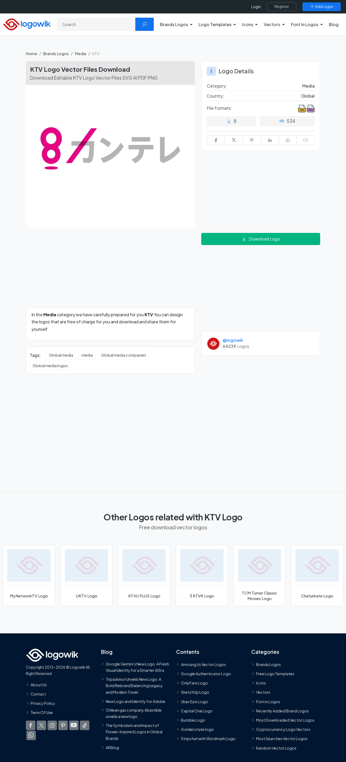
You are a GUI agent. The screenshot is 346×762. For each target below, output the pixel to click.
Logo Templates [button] (215, 24)
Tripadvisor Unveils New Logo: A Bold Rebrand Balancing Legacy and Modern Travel (134, 685)
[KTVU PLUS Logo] (144, 575)
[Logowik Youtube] (74, 725)
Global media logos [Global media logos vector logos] (50, 365)
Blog (334, 24)
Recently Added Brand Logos (282, 710)
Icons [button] (247, 24)
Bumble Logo (193, 720)
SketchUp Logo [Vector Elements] (195, 692)
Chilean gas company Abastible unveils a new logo (134, 713)
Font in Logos (268, 701)
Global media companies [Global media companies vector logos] (123, 355)
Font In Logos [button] (304, 24)
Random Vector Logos (276, 747)
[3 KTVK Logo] (202, 575)
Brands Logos (56, 53)
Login (256, 6)
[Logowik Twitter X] (41, 725)
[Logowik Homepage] (27, 23)
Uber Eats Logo (194, 701)
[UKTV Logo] (86, 575)
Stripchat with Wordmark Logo (208, 738)
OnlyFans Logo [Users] (194, 682)
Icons (261, 682)
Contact (38, 694)
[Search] (96, 24)
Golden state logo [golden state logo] (197, 729)
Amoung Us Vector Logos (203, 664)
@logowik (233, 340)
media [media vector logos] (87, 355)
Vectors (263, 692)
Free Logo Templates (275, 673)
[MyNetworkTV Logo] (29, 575)
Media (80, 53)
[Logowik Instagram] (52, 725)
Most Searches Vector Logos (281, 738)
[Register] (281, 6)
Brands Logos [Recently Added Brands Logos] (268, 664)
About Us (39, 684)
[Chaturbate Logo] (317, 575)
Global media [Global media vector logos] (61, 355)
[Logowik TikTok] (84, 725)
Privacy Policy (43, 703)
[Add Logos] (321, 6)
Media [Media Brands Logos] (308, 86)
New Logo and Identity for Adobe (135, 701)
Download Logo (261, 239)
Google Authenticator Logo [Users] (206, 673)
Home (31, 53)
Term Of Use (42, 712)
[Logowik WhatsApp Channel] (31, 735)
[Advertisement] (110, 271)
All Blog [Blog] (112, 747)
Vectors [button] (272, 24)
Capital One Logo (197, 710)
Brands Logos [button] (174, 24)
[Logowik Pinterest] (63, 725)
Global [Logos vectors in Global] (308, 96)
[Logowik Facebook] (30, 725)
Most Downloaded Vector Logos (285, 720)
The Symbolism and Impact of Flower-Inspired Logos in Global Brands (134, 731)
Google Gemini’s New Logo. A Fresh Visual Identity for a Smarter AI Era (137, 667)
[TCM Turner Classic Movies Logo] (259, 575)
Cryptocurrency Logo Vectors (283, 729)
